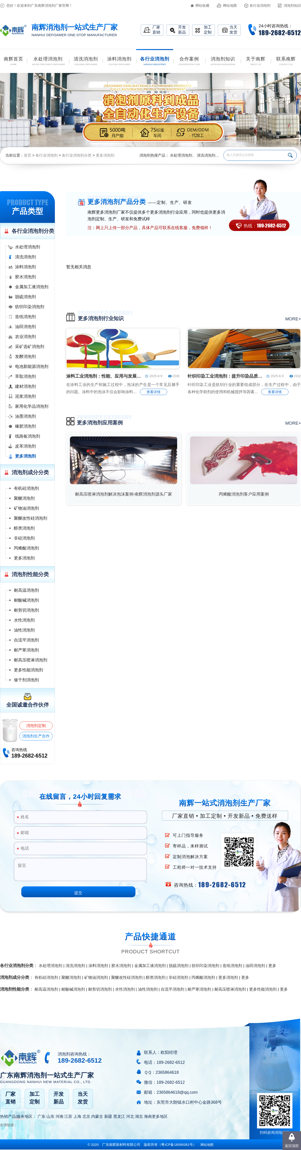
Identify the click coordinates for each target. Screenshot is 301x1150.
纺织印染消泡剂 (29, 306)
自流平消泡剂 (26, 640)
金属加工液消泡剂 (31, 286)
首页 (27, 155)
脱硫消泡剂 (25, 296)
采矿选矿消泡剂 (29, 346)
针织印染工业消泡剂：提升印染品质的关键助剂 (225, 376)
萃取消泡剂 (25, 376)
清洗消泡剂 (206, 155)
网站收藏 (202, 5)
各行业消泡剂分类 (76, 155)
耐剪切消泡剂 (26, 610)
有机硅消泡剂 (26, 488)
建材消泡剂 (25, 386)
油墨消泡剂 (25, 416)
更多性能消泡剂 (28, 670)
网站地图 (230, 5)
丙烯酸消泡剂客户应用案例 (244, 494)
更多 (272, 966)
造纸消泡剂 (25, 316)
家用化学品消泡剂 (31, 406)
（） (177, 1145)
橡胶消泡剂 (25, 426)
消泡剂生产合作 (36, 736)
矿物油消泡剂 (26, 508)
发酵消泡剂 (25, 356)
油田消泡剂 (25, 326)
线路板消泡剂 (27, 436)
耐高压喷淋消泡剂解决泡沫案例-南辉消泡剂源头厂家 (123, 494)
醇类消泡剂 (24, 528)
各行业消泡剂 (260, 5)
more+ (293, 318)
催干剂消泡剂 (26, 680)
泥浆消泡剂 (25, 396)
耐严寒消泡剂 (26, 650)
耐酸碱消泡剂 (26, 600)
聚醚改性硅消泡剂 (30, 518)
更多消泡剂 (105, 155)
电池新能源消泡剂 (31, 366)
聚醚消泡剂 (24, 498)
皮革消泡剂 (25, 446)
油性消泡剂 (24, 630)
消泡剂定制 (36, 725)
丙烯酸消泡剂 (26, 548)
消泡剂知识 (292, 5)
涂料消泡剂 (25, 267)
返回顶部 (292, 1146)
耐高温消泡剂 (26, 590)
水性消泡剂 (24, 620)
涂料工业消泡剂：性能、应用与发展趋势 (104, 376)
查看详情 (153, 392)
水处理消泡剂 (181, 155)
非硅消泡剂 (24, 538)
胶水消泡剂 (25, 277)
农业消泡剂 (25, 336)
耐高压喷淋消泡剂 (30, 660)
